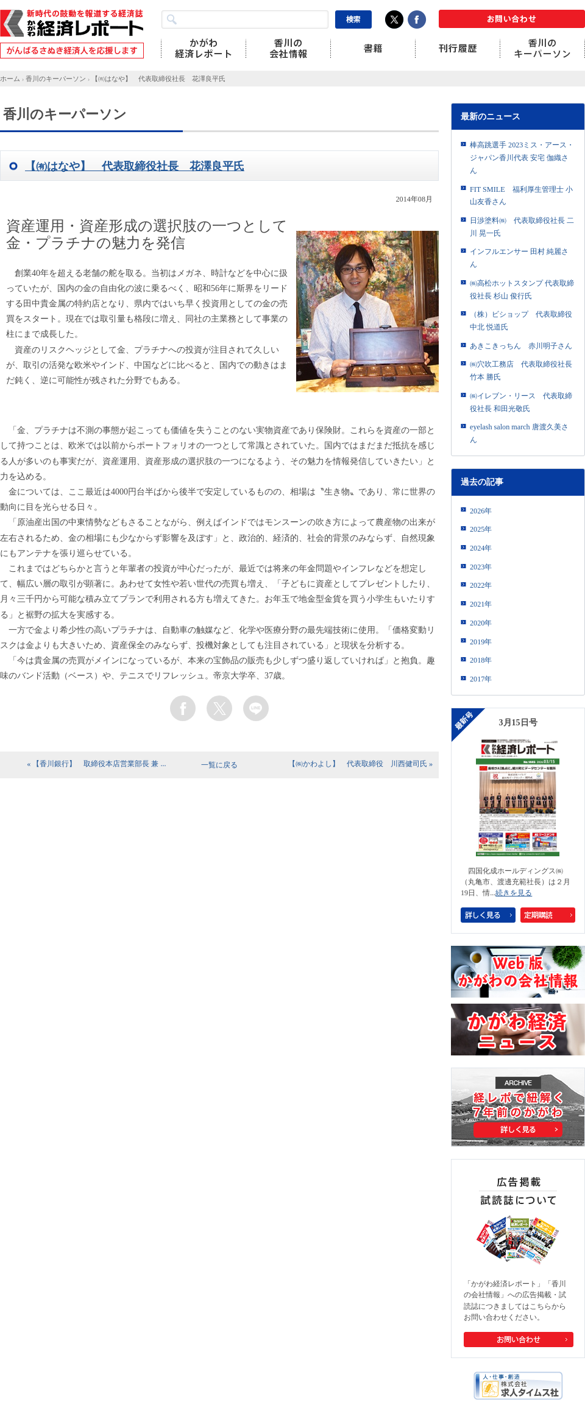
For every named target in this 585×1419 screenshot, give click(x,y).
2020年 (481, 623)
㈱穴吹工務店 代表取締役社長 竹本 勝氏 (521, 370)
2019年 (481, 642)
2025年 (481, 529)
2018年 (481, 660)
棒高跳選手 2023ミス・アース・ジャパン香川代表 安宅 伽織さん (522, 157)
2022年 (481, 585)
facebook (183, 708)
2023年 (481, 567)
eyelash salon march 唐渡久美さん (519, 433)
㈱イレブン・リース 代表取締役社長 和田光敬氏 (521, 402)
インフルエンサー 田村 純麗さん (519, 258)
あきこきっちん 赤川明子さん (521, 346)
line (256, 708)
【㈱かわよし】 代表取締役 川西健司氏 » (360, 763)
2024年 (481, 548)
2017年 (481, 679)
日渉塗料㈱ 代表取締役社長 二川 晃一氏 (522, 227)
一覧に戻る (219, 765)
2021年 (481, 604)
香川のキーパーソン (56, 78)
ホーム (10, 78)
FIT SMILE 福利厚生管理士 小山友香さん (521, 195)
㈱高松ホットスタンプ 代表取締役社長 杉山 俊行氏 (522, 289)
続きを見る (513, 893)
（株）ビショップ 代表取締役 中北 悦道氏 (521, 320)
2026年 (481, 511)
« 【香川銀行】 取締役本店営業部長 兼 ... (96, 763)
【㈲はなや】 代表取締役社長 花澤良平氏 (158, 78)
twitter (219, 708)
